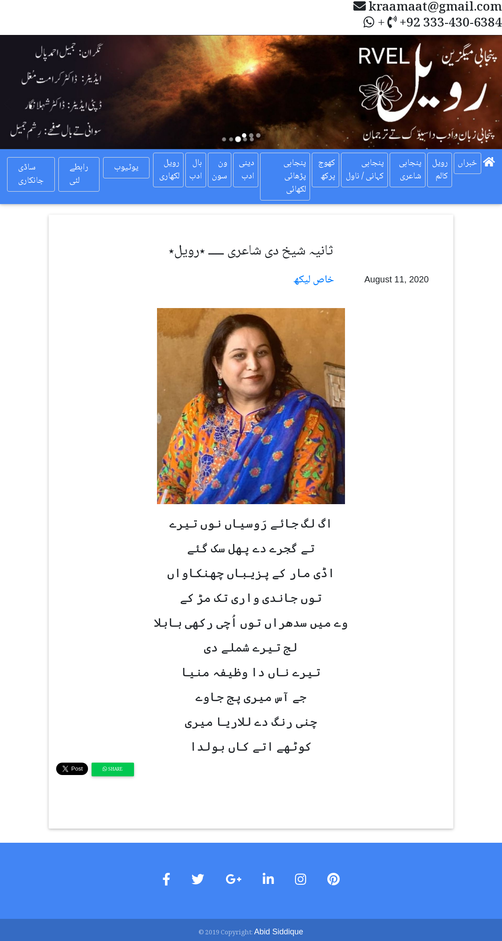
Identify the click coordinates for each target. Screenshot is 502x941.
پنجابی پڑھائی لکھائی (295, 176)
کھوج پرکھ (326, 170)
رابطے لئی (78, 174)
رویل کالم (440, 170)
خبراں (467, 163)
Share (113, 769)
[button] (37, 92)
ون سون (219, 170)
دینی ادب (246, 170)
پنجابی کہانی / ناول (365, 170)
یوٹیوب (126, 167)
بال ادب (195, 170)
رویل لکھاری (169, 170)
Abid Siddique (278, 931)
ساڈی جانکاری (31, 174)
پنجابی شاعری (410, 170)
